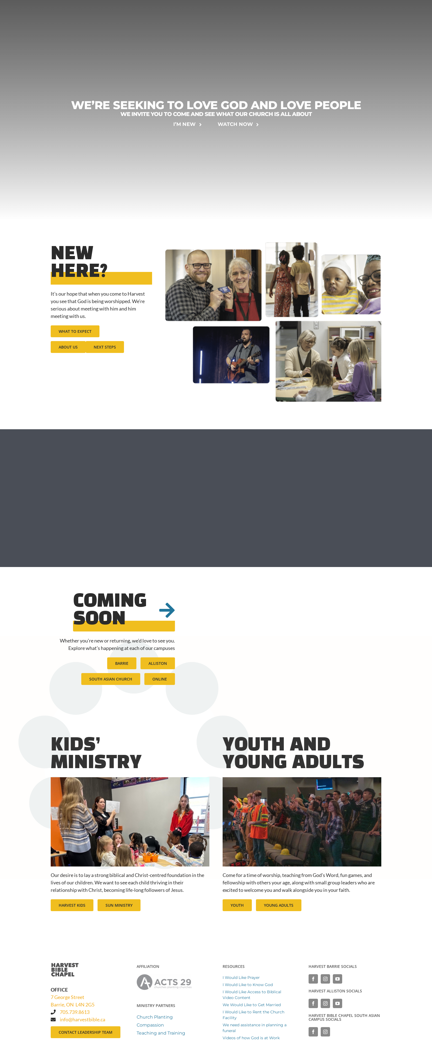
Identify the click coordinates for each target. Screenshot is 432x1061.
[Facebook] (313, 979)
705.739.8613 (75, 1012)
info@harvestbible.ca (82, 1019)
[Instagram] (325, 979)
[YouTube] (337, 979)
